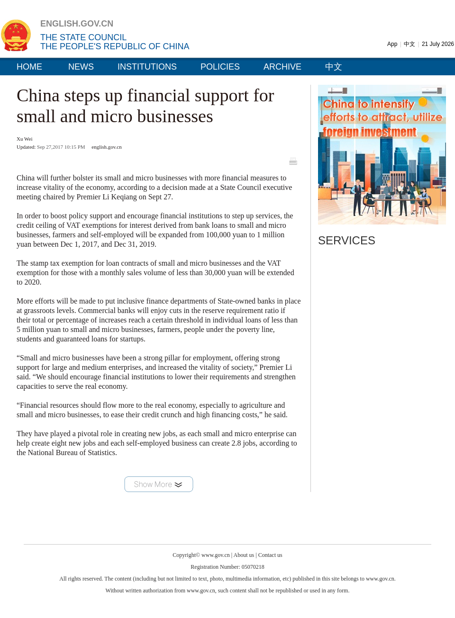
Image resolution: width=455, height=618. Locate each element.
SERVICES (346, 240)
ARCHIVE (282, 67)
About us (244, 555)
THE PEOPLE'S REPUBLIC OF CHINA (115, 46)
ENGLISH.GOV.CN (76, 23)
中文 (409, 44)
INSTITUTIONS (147, 67)
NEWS (81, 67)
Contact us (270, 555)
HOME (29, 67)
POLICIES (220, 67)
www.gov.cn (215, 555)
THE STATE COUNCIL (83, 37)
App (392, 44)
